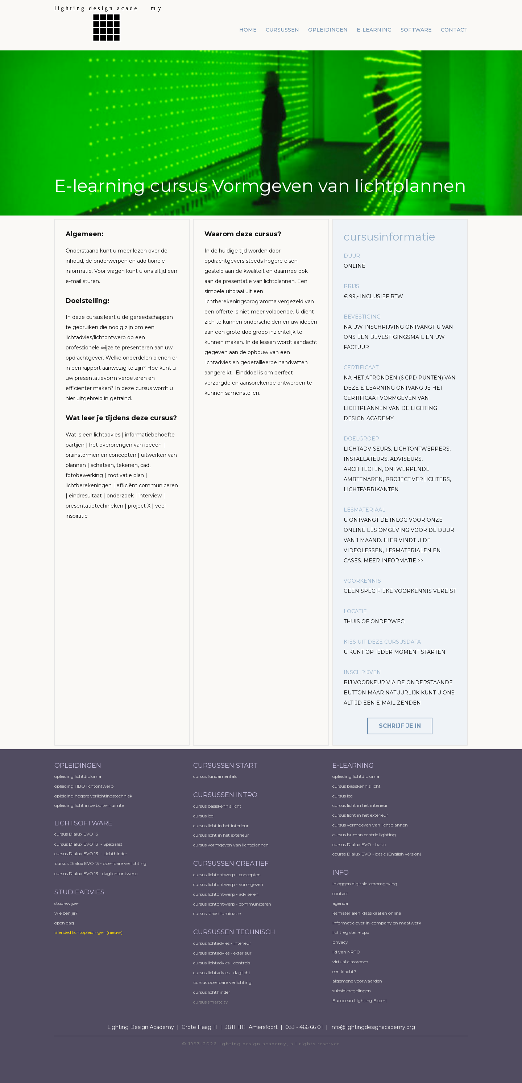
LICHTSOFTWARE (83, 823)
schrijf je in (400, 725)
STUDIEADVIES (79, 892)
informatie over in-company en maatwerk (376, 923)
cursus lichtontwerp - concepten (227, 874)
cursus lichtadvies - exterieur (222, 953)
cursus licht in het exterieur (221, 835)
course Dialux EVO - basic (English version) (376, 854)
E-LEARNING (353, 766)
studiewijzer (66, 903)
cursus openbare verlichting (223, 982)
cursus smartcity (210, 1002)
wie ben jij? (66, 913)
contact (340, 893)
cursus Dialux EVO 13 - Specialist (88, 844)
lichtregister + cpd (350, 932)
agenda (340, 903)
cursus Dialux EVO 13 (76, 834)
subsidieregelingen (351, 990)
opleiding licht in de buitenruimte (89, 805)
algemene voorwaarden (357, 981)
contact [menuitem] (454, 29)
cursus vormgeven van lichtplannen (231, 845)
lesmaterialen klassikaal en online (366, 913)
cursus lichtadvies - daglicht (221, 972)
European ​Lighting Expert (359, 1000)
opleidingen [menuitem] (328, 29)
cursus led (204, 816)
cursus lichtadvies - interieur (222, 943)
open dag (64, 923)
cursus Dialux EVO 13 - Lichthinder (90, 853)
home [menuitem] (248, 29)
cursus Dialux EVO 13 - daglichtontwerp (95, 873)
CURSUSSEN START (225, 766)
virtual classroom (350, 961)
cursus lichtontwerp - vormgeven (228, 884)
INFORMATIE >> (402, 560)
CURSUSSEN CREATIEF (231, 863)
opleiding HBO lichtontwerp (83, 786)
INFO (340, 873)
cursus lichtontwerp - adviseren (225, 894)
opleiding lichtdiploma (77, 776)
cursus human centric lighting (364, 834)
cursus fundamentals (215, 776)
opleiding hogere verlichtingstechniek (93, 796)
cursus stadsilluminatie (217, 913)
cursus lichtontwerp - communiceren (232, 904)
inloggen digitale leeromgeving (364, 883)
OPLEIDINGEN (77, 766)
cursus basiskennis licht (218, 806)
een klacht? (344, 971)
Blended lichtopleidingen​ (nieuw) (88, 932)
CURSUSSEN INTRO (226, 795)
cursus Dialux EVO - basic (359, 844)
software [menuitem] (416, 29)
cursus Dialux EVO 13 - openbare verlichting (100, 863)
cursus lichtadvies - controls (221, 962)
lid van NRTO (346, 952)
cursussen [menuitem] (282, 29)
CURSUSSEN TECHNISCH (234, 932)
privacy (340, 942)
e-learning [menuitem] (374, 29)
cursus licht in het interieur (221, 825)
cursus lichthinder (211, 992)
